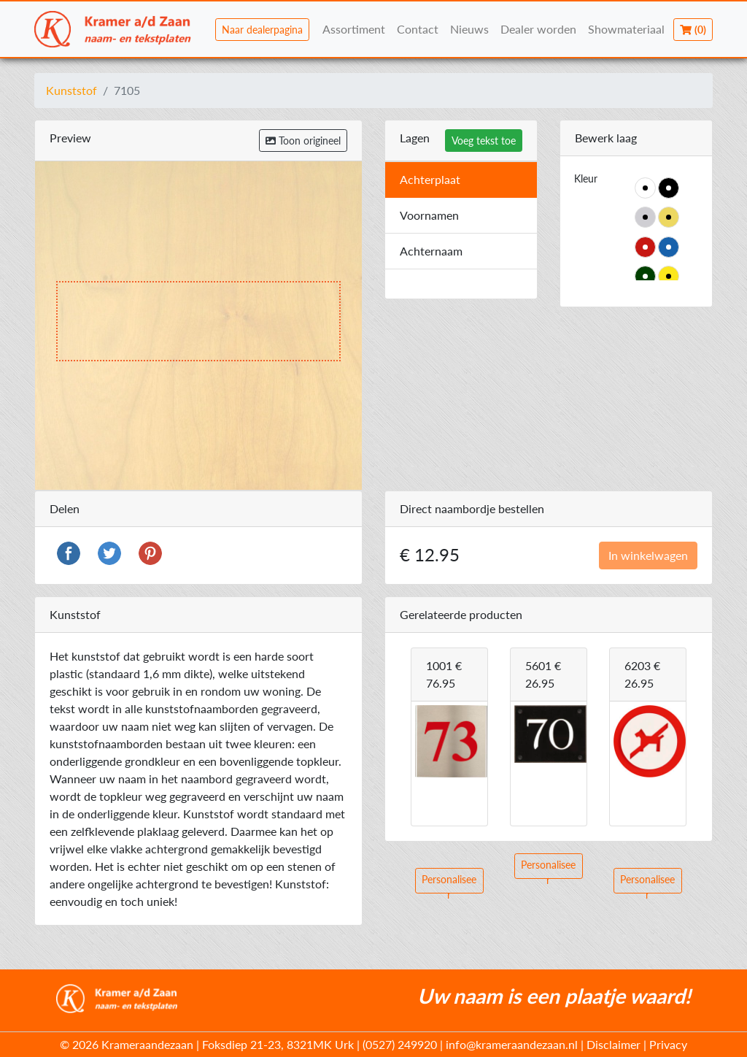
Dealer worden (538, 29)
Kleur (585, 178)
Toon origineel (303, 140)
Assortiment (353, 29)
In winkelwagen (648, 555)
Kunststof (71, 90)
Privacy (668, 1044)
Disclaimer (613, 1044)
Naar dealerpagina (262, 29)
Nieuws (469, 29)
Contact (417, 29)
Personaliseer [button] (449, 883)
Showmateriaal (626, 29)
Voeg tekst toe (484, 140)
